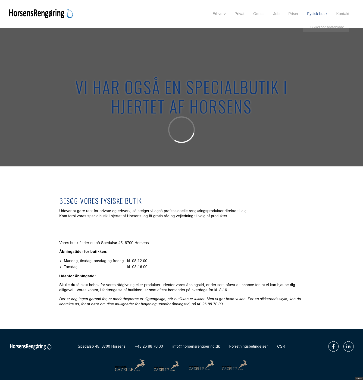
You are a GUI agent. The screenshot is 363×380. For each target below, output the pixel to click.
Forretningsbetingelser (248, 346)
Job (276, 14)
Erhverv (219, 14)
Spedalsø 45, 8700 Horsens (101, 346)
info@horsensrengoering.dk (196, 346)
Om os (259, 14)
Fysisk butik (317, 14)
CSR (281, 346)
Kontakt (343, 14)
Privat (239, 14)
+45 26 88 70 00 (149, 346)
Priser (293, 14)
